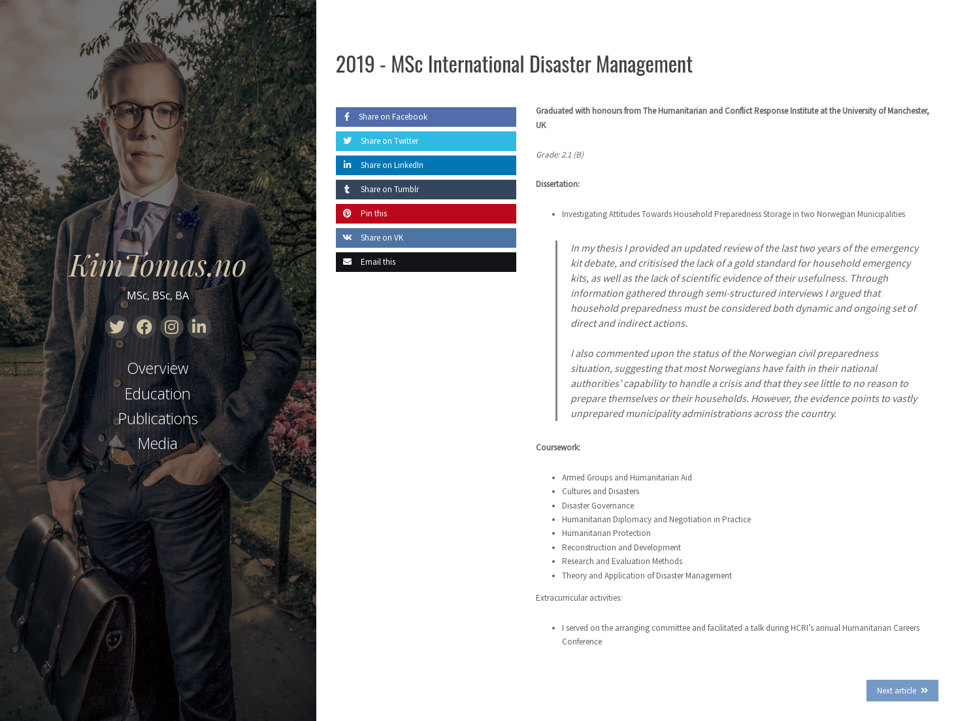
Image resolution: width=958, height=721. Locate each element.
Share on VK (369, 237)
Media (158, 443)
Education (158, 393)
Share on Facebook (381, 116)
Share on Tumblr (377, 189)
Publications (158, 418)
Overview (158, 368)
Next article (896, 690)
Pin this (361, 213)
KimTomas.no (158, 264)
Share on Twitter (377, 140)
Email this (365, 261)
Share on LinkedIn (379, 165)
